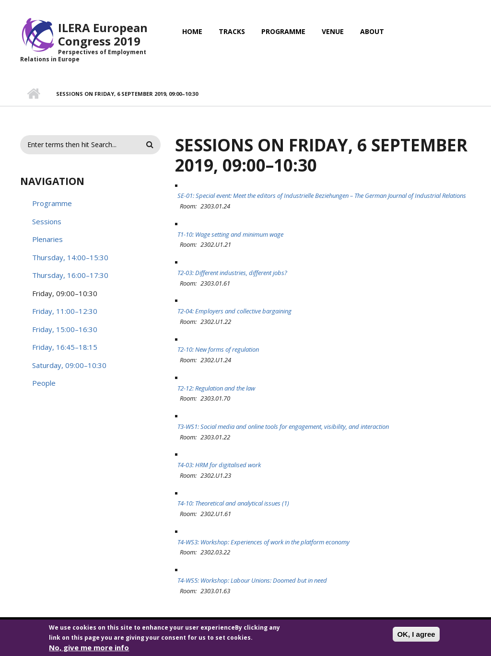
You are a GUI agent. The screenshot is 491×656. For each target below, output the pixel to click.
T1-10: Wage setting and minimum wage (230, 234)
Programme (283, 31)
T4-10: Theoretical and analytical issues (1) (233, 503)
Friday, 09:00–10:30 (64, 293)
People (44, 383)
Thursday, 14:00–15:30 (70, 257)
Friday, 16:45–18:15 (64, 347)
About (372, 31)
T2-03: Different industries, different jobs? (232, 272)
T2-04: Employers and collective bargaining (234, 311)
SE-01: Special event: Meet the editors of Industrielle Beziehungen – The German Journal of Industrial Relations (321, 195)
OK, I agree (416, 638)
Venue (333, 31)
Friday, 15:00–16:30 (64, 329)
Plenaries (47, 239)
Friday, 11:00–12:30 (64, 311)
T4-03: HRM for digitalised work (219, 464)
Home (192, 31)
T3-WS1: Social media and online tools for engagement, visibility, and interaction (283, 426)
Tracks (232, 31)
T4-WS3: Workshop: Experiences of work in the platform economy (263, 542)
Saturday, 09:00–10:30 (69, 365)
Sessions (46, 221)
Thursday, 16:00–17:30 (70, 275)
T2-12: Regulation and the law (216, 388)
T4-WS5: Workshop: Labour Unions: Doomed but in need (252, 580)
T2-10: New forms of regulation (218, 349)
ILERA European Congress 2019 (103, 34)
